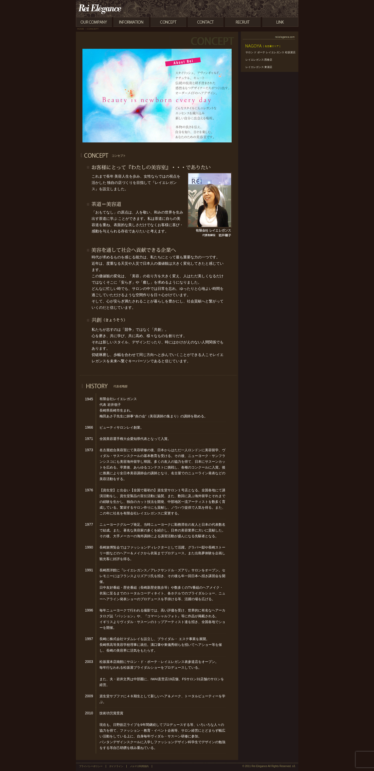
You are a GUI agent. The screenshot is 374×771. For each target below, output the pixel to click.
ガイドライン (116, 766)
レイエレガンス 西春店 (258, 59)
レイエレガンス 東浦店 (258, 67)
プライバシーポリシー (91, 766)
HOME (80, 29)
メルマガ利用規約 (139, 766)
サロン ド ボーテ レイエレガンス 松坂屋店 (270, 52)
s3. (293, 766)
